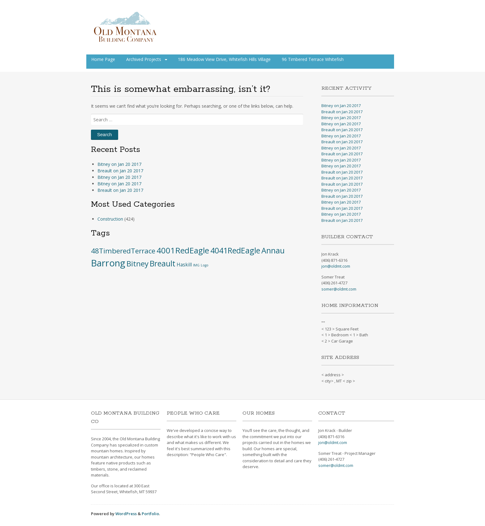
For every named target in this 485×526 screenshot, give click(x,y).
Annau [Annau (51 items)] (273, 250)
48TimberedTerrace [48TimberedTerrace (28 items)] (123, 251)
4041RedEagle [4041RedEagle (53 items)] (235, 250)
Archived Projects (143, 59)
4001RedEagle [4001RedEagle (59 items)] (183, 250)
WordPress (126, 513)
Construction (110, 219)
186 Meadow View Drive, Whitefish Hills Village (224, 59)
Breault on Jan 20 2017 (120, 171)
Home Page (103, 59)
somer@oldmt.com (338, 289)
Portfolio (150, 513)
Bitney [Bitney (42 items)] (137, 263)
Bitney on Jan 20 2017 (119, 164)
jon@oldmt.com (335, 266)
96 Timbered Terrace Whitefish (313, 59)
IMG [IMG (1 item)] (196, 265)
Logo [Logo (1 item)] (204, 265)
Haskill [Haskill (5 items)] (184, 264)
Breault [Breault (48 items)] (162, 263)
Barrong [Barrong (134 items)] (108, 263)
